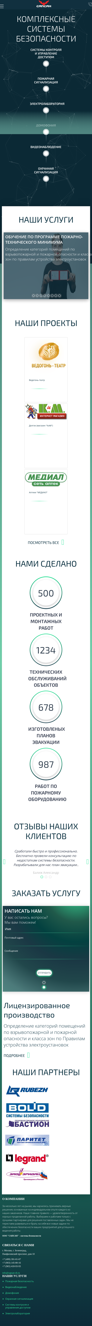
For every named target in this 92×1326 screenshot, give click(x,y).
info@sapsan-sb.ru (11, 1273)
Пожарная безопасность (19, 1281)
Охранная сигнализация (19, 1298)
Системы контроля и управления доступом (17, 1306)
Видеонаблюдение (16, 1287)
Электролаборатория (17, 1313)
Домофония (12, 1293)
